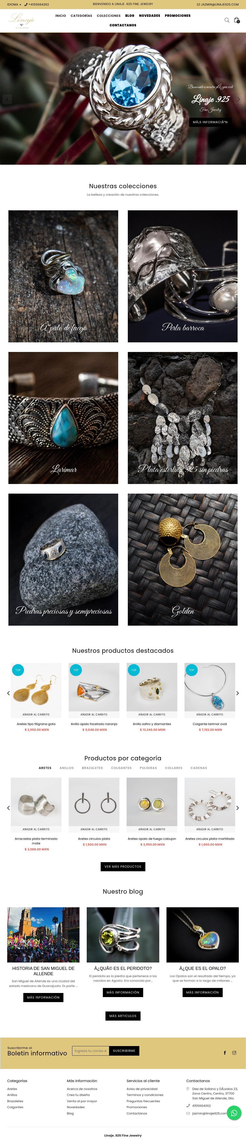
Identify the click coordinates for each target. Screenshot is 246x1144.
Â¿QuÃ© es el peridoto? (123, 968)
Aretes (12, 1089)
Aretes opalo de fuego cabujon (152, 838)
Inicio (60, 15)
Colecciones (109, 15)
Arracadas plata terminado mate (36, 841)
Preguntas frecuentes (143, 1101)
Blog (70, 1113)
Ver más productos (123, 866)
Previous (7, 99)
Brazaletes (15, 1101)
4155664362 (40, 4)
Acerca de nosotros (82, 1089)
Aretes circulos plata (94, 838)
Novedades (76, 1107)
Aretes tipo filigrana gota (36, 724)
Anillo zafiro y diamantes (152, 724)
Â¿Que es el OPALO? (202, 968)
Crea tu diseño (78, 1095)
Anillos (12, 1095)
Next (239, 99)
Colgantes (15, 1107)
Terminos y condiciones (145, 1095)
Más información (43, 997)
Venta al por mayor (82, 1101)
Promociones (137, 1107)
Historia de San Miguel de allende (43, 971)
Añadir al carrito (36, 714)
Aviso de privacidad (142, 1089)
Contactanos (137, 1113)
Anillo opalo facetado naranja (94, 724)
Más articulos (122, 1016)
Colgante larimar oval (210, 724)
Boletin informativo (37, 1051)
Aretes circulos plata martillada (209, 838)
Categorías (81, 15)
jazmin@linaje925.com (220, 4)
